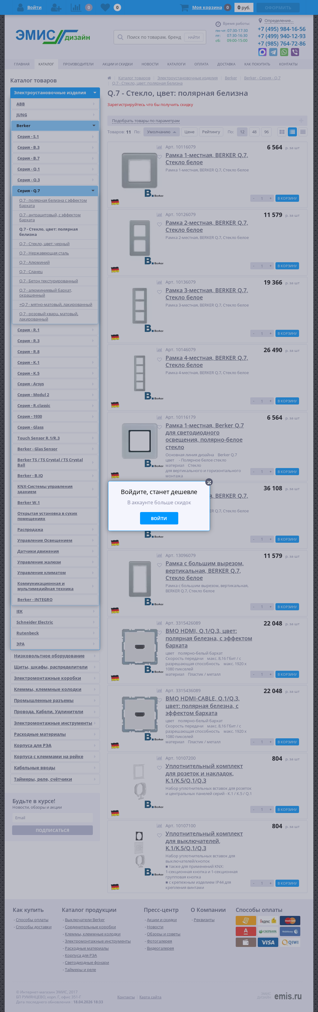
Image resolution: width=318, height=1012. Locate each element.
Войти (159, 518)
